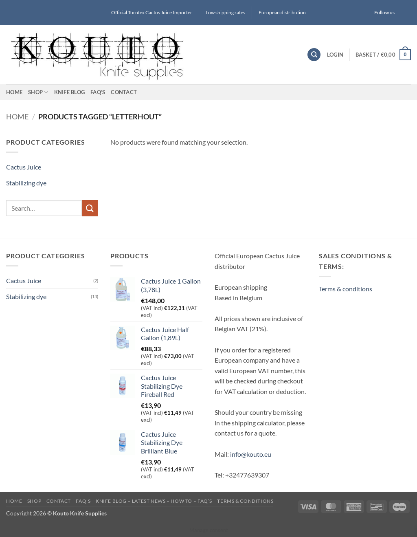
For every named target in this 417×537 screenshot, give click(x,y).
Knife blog (69, 92)
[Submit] (90, 208)
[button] (335, 54)
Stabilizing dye (26, 182)
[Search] (313, 55)
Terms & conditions (345, 289)
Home (14, 92)
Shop (38, 92)
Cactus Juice (23, 167)
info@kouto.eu (250, 454)
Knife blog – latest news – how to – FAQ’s (154, 501)
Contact (124, 92)
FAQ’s (97, 92)
